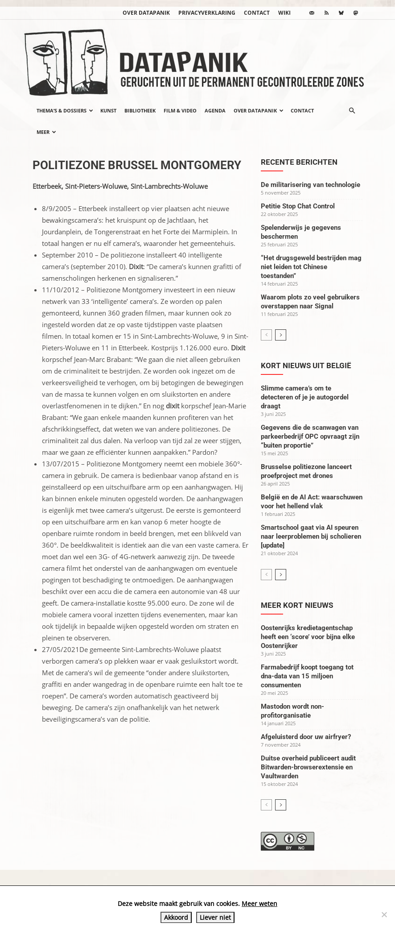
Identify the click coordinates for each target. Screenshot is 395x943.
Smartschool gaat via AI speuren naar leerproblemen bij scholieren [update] (311, 536)
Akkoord (176, 917)
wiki (284, 13)
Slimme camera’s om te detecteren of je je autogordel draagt (305, 397)
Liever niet (215, 917)
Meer (46, 132)
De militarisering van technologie (310, 185)
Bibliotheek (140, 110)
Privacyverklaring (206, 13)
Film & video (180, 110)
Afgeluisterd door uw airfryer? (306, 737)
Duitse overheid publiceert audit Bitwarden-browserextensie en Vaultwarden (308, 767)
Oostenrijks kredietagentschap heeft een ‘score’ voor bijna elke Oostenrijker (308, 637)
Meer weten (259, 903)
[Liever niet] (383, 914)
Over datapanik (146, 13)
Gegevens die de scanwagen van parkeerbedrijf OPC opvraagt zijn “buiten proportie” (310, 436)
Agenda (215, 110)
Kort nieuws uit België (306, 365)
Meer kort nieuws (297, 605)
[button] (351, 110)
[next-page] (280, 335)
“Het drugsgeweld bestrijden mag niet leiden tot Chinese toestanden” (311, 267)
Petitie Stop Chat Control (298, 206)
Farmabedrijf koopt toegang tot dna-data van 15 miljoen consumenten (307, 676)
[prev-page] (266, 335)
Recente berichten (299, 162)
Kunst (108, 110)
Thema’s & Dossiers (65, 110)
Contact (257, 13)
